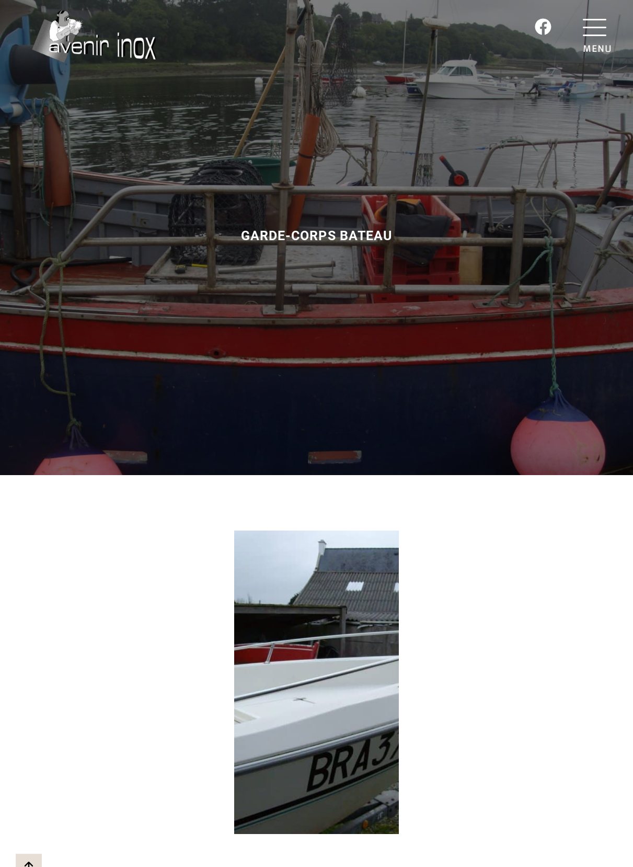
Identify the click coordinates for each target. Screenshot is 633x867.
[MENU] (597, 27)
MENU (597, 48)
